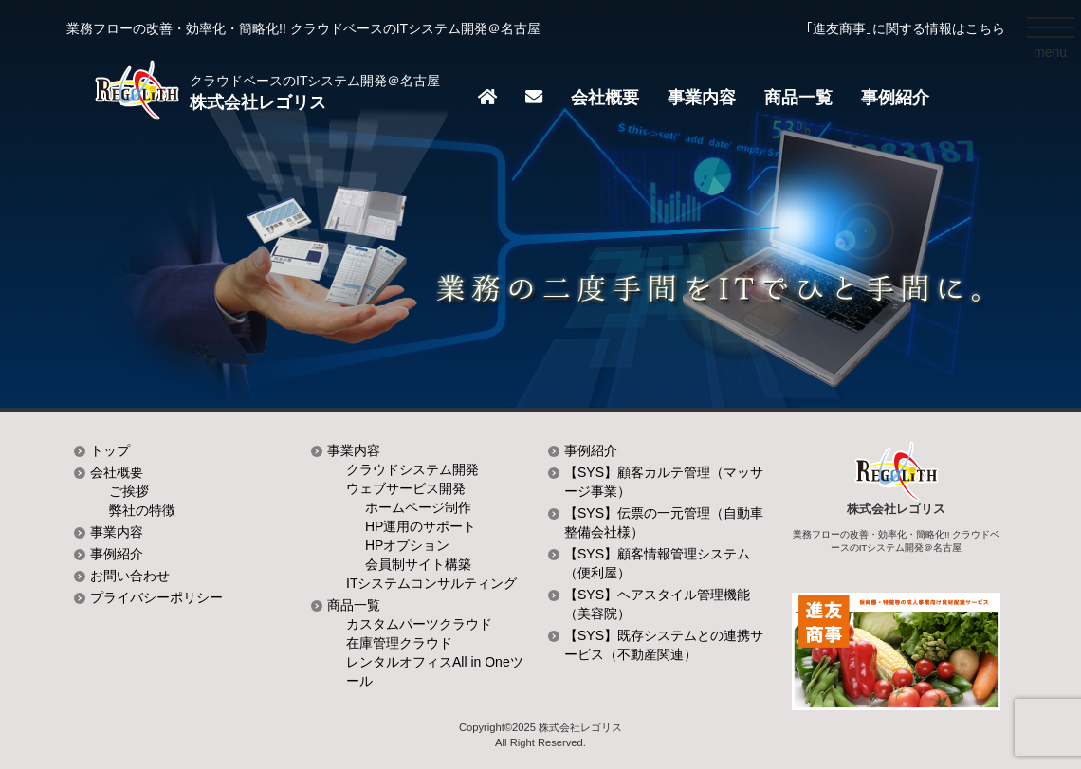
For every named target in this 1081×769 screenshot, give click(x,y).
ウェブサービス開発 (406, 488)
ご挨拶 (129, 491)
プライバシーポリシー (156, 597)
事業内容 (702, 97)
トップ (110, 450)
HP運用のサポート (420, 526)
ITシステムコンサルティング (431, 583)
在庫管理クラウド (399, 642)
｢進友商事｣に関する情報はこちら (905, 28)
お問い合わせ (130, 575)
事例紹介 (895, 97)
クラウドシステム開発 (412, 469)
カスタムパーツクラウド (419, 624)
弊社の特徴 (142, 510)
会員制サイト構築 (418, 564)
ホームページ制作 (418, 507)
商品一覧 (798, 97)
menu (1054, 55)
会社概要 (605, 97)
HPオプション (407, 545)
